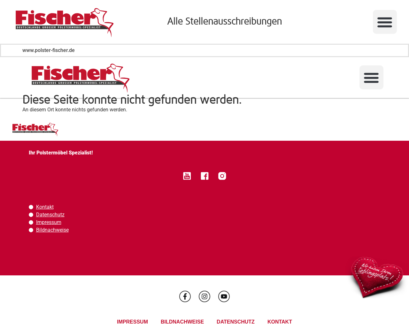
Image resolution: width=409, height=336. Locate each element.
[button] (385, 22)
